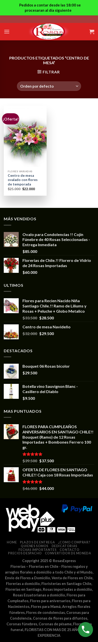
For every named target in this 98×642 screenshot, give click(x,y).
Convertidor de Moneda (68, 553)
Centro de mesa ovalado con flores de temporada (23, 180)
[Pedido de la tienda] (49, 86)
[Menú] (7, 31)
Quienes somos (34, 546)
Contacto (70, 550)
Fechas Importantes (37, 550)
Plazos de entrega (37, 542)
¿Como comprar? (74, 542)
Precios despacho (25, 553)
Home (12, 542)
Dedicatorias (64, 546)
